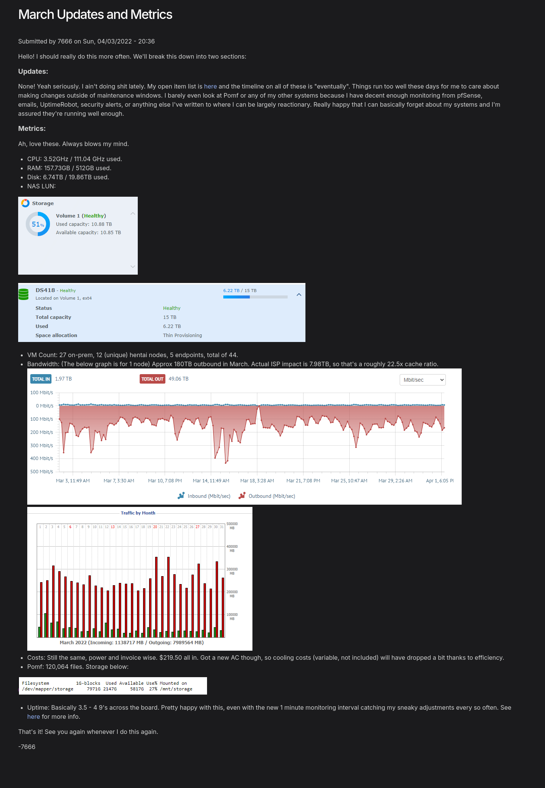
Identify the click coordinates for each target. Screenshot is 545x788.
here (210, 86)
